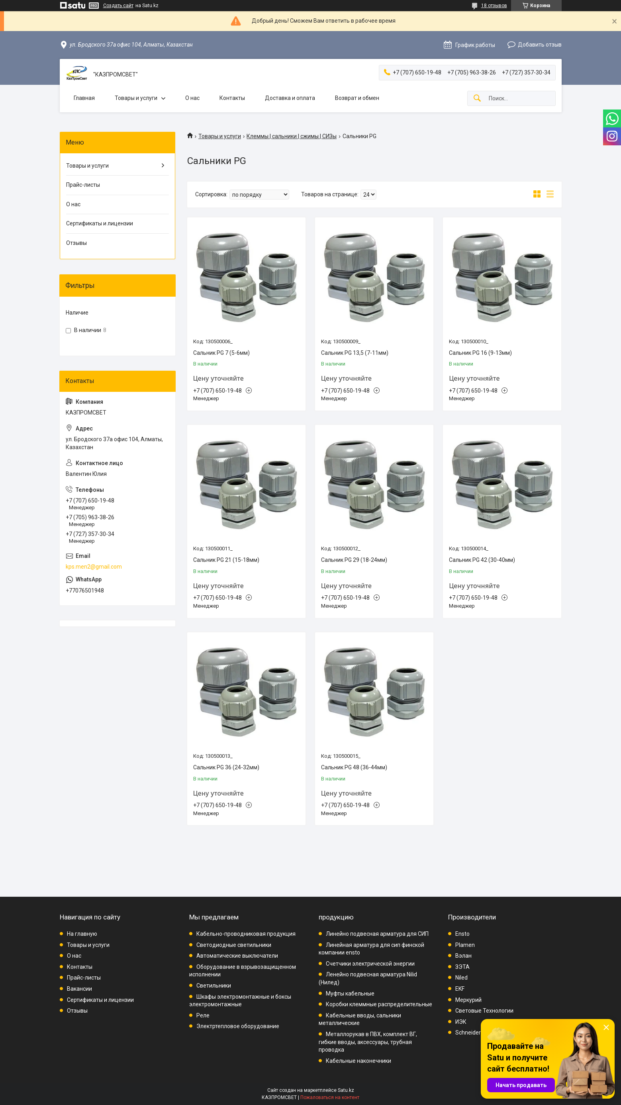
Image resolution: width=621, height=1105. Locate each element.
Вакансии (79, 989)
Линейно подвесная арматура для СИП (377, 934)
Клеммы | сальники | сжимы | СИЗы (292, 136)
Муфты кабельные (350, 993)
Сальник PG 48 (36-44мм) (354, 767)
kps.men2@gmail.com (94, 566)
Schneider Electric (477, 1032)
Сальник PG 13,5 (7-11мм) (354, 353)
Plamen (465, 945)
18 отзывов (494, 5)
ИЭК (460, 1022)
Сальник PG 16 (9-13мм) (480, 353)
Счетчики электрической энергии (370, 963)
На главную (82, 934)
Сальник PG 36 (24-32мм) (226, 767)
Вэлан (463, 955)
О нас (192, 98)
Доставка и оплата (290, 98)
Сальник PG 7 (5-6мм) (221, 353)
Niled (461, 977)
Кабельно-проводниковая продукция (246, 934)
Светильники (213, 985)
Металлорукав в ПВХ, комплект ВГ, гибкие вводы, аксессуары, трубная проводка (368, 1042)
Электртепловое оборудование (237, 1026)
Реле (203, 1015)
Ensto (462, 934)
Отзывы (76, 243)
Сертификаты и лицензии (99, 223)
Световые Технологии (484, 1010)
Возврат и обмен (357, 98)
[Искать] (477, 98)
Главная (84, 98)
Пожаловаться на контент (329, 1097)
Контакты (232, 98)
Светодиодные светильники (233, 945)
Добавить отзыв (540, 44)
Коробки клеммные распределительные (379, 1004)
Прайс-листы (83, 185)
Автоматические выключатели (237, 955)
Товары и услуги (136, 98)
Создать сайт (118, 5)
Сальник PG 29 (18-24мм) (354, 560)
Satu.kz (346, 1090)
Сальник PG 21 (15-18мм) (226, 560)
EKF (459, 989)
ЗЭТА (462, 967)
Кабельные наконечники (358, 1061)
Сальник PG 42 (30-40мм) (482, 560)
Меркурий (468, 1000)
